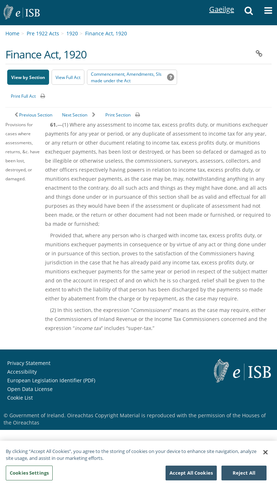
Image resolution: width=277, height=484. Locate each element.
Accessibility (22, 371)
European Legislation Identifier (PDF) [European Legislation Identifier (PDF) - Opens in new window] (51, 380)
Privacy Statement (28, 363)
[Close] (265, 456)
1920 (72, 33)
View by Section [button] (28, 77)
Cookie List (20, 397)
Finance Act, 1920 (106, 33)
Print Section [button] (118, 115)
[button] (248, 12)
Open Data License (30, 389)
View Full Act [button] (68, 77)
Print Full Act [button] (23, 96)
